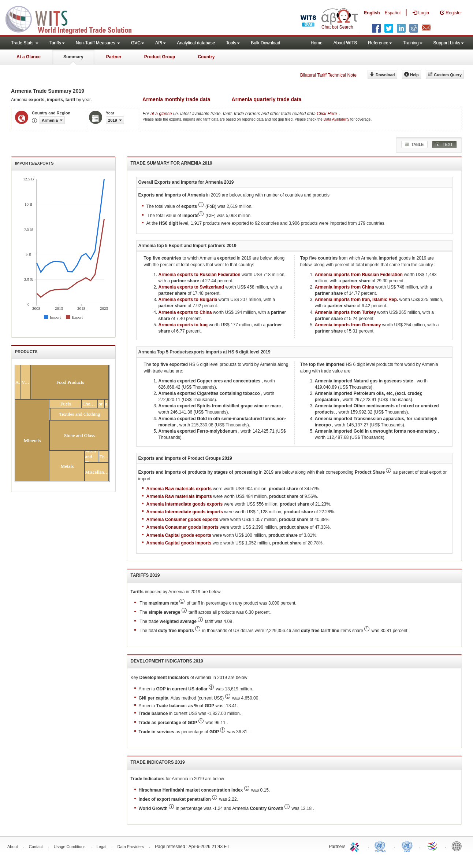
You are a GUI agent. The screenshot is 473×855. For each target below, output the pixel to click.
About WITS (345, 42)
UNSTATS (407, 846)
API (160, 42)
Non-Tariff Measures (98, 42)
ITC (356, 846)
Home (317, 42)
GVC (137, 42)
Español (393, 12)
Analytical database (196, 42)
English (372, 12)
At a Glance (28, 56)
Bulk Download (265, 42)
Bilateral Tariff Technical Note (328, 75)
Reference (380, 42)
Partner (114, 56)
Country (206, 56)
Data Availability (337, 119)
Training (412, 42)
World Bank (458, 846)
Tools (233, 42)
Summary (73, 56)
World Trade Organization (432, 846)
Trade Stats (24, 42)
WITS (73, 18)
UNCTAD (381, 846)
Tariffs (57, 42)
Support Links (448, 42)
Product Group (159, 56)
